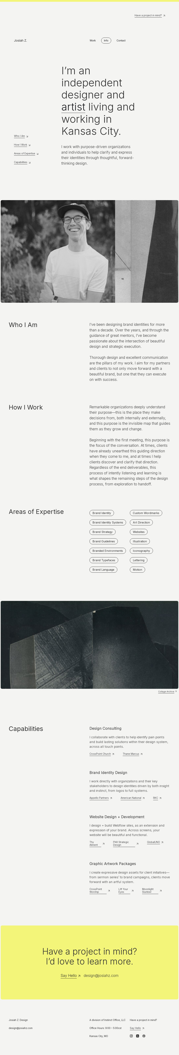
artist (73, 107)
